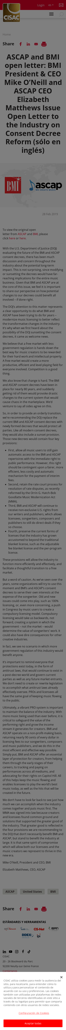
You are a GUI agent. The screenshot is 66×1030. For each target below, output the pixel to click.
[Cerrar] (61, 979)
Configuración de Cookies (34, 1014)
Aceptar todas (33, 1025)
